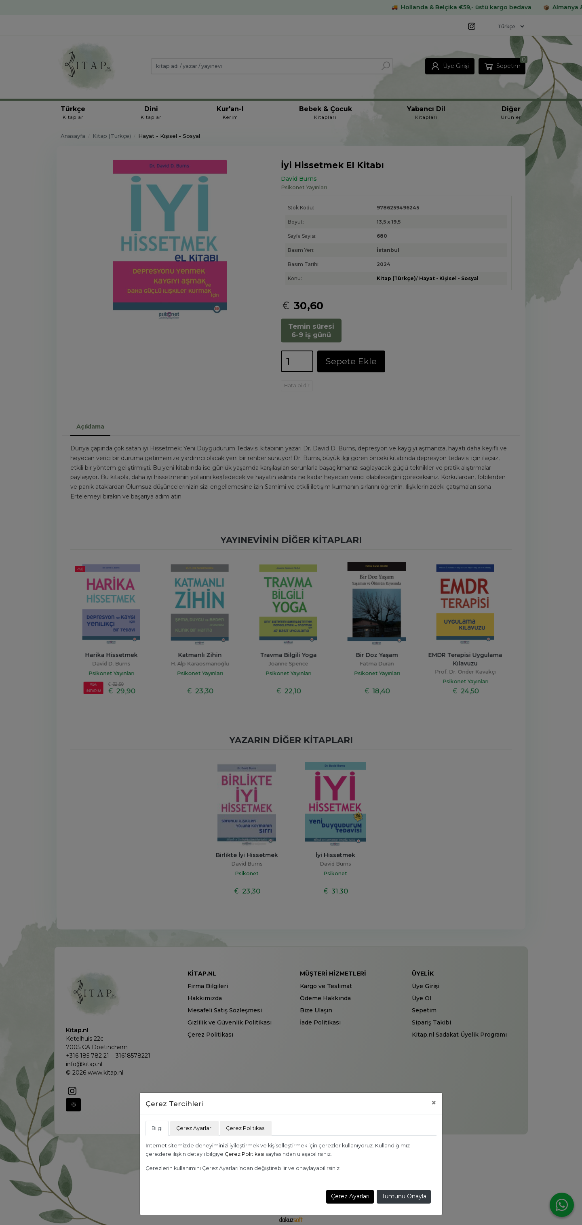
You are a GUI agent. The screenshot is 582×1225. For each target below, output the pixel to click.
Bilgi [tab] (157, 1128)
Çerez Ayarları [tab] (194, 1128)
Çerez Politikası (244, 1154)
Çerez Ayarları (350, 1196)
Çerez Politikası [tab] (246, 1128)
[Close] (434, 1103)
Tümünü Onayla (404, 1196)
